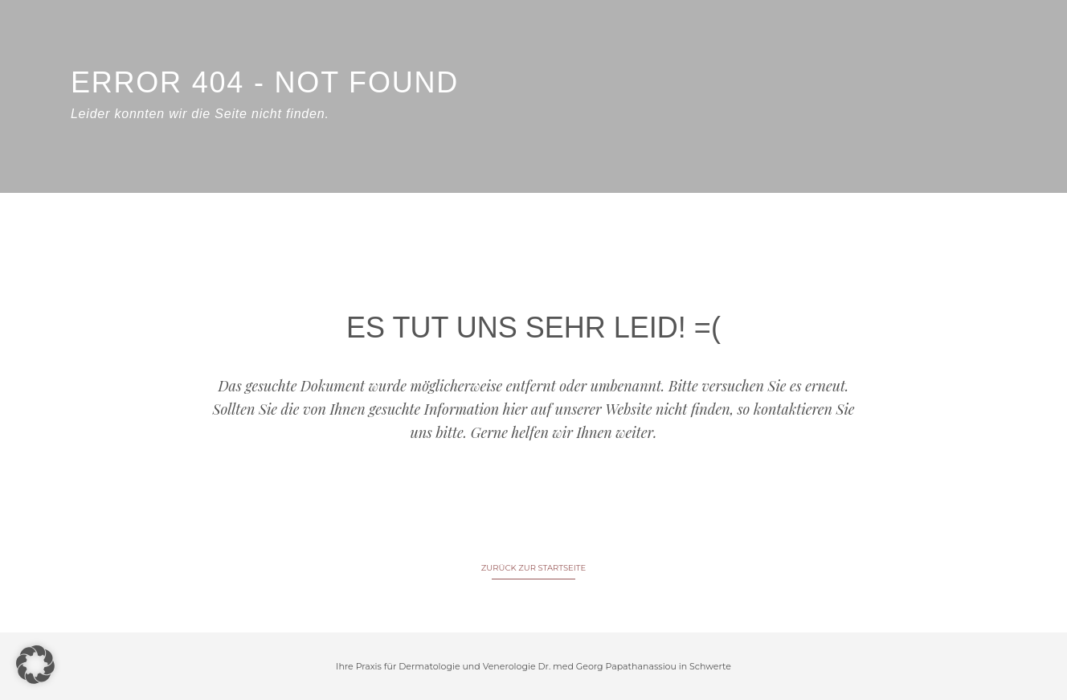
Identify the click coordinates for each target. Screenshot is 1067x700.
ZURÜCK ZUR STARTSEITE (533, 568)
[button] (35, 664)
